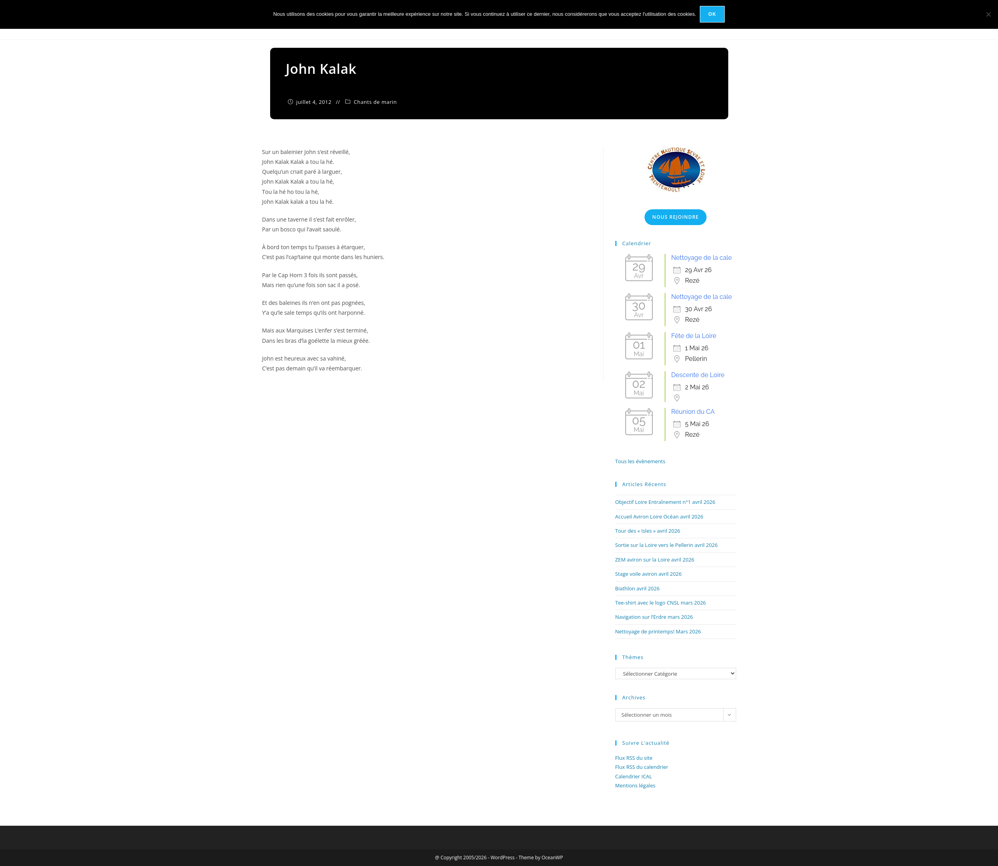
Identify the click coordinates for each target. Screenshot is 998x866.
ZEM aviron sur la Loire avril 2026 (655, 559)
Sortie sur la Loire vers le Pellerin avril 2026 (666, 545)
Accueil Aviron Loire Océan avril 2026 (659, 516)
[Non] (988, 14)
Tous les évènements (640, 461)
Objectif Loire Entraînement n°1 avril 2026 (665, 501)
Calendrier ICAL (633, 776)
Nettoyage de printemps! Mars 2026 (658, 631)
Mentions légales (635, 785)
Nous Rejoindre (675, 217)
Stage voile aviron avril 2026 (648, 573)
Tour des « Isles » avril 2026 (647, 530)
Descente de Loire (698, 375)
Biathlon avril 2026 (637, 588)
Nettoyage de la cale (701, 257)
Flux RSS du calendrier (641, 766)
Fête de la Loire (693, 336)
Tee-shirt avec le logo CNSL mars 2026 (660, 602)
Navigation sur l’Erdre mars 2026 (654, 616)
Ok (712, 14)
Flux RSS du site (634, 757)
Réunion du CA (693, 411)
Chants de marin (375, 101)
